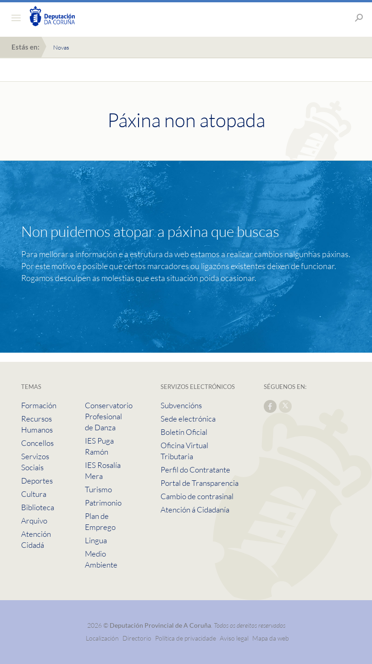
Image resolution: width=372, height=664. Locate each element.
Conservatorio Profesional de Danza (109, 416)
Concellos (37, 443)
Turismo (98, 489)
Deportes (37, 480)
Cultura (33, 494)
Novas (61, 47)
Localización (102, 638)
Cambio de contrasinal (197, 496)
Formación (38, 405)
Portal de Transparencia (200, 483)
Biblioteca (37, 507)
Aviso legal (234, 638)
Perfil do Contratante (195, 469)
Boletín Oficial (184, 432)
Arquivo (34, 520)
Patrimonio (103, 502)
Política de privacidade (186, 638)
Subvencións (181, 405)
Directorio (136, 638)
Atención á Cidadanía (195, 509)
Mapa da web (270, 638)
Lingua (96, 540)
